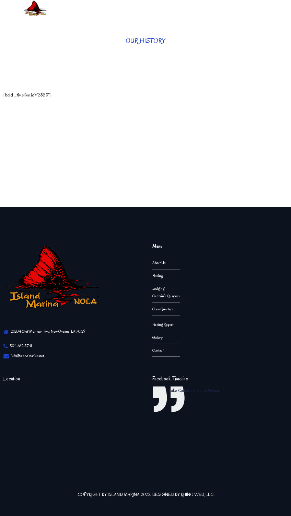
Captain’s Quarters (166, 296)
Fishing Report (162, 324)
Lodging (158, 288)
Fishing (157, 275)
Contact (158, 350)
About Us (159, 262)
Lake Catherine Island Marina (194, 390)
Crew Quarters (162, 309)
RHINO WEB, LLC (197, 494)
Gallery (157, 337)
